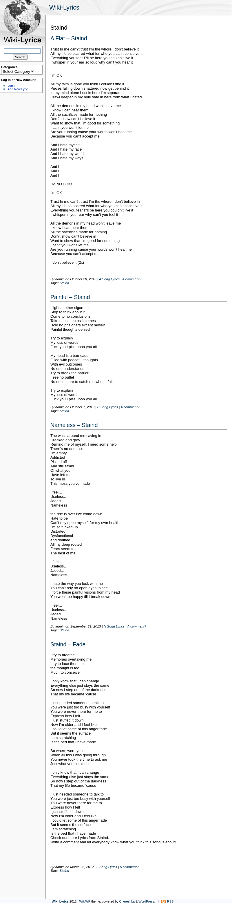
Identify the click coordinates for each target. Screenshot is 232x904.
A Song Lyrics (109, 279)
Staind (64, 283)
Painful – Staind (70, 297)
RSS (170, 901)
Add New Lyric (18, 89)
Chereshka (127, 901)
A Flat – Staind (68, 38)
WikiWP (84, 901)
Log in (12, 85)
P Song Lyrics (107, 407)
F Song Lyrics (106, 867)
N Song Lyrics (114, 626)
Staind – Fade (67, 644)
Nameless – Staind (74, 425)
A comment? (131, 279)
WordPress (146, 901)
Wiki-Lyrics (64, 7)
